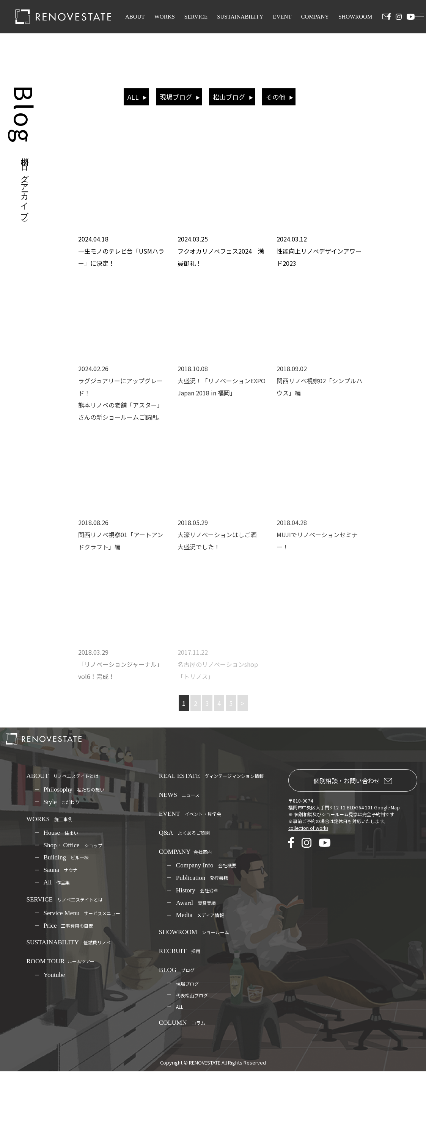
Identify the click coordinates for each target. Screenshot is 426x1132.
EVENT (282, 17)
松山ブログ (229, 97)
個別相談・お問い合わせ (352, 780)
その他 (275, 97)
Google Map (387, 807)
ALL (133, 97)
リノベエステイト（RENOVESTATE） (222, 136)
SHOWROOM (355, 17)
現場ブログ (176, 97)
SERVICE (195, 17)
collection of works (308, 828)
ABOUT (135, 17)
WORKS (164, 17)
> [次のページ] (242, 703)
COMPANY (315, 17)
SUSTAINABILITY (240, 17)
